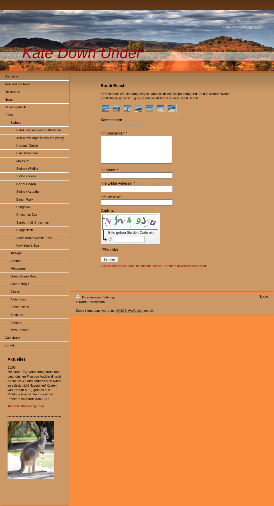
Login (264, 301)
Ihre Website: (111, 202)
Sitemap (109, 302)
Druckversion (89, 302)
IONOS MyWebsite (129, 316)
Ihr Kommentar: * (114, 133)
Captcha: (123, 216)
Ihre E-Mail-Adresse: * (133, 189)
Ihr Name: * (109, 175)
